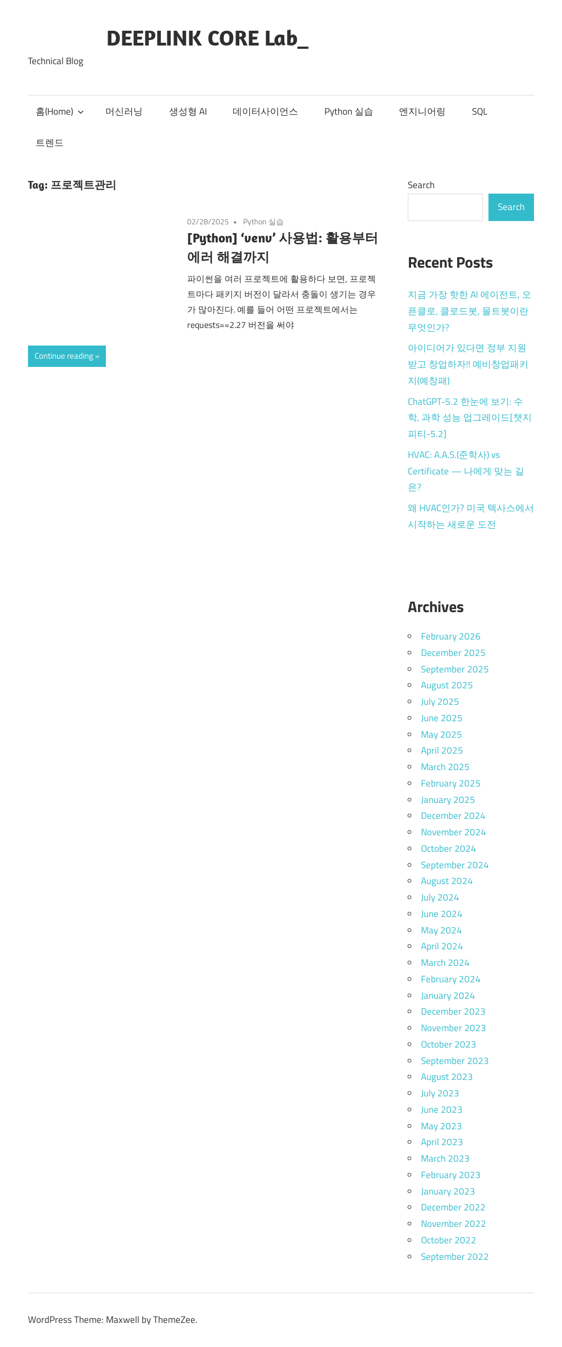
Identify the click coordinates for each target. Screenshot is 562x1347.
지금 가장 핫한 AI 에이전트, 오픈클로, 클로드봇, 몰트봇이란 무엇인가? (469, 311)
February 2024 (451, 979)
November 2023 (453, 1028)
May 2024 (441, 930)
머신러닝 (124, 111)
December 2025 (453, 653)
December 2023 (453, 1011)
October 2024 (448, 848)
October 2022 (448, 1240)
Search (421, 185)
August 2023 (447, 1076)
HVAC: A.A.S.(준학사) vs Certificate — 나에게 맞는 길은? (466, 471)
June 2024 (442, 914)
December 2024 (453, 815)
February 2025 (451, 783)
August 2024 (447, 881)
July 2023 (440, 1093)
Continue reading (64, 355)
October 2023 (448, 1044)
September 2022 (455, 1256)
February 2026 (451, 636)
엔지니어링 (422, 111)
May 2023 (441, 1126)
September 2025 (455, 669)
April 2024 (442, 946)
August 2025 (447, 685)
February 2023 (451, 1175)
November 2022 (453, 1223)
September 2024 (455, 865)
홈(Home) (60, 111)
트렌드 (50, 142)
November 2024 (453, 832)
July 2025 (440, 701)
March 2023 (445, 1158)
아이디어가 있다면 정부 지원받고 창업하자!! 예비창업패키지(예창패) (468, 364)
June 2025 (442, 718)
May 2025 (441, 734)
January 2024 (448, 995)
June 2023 (442, 1109)
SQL (479, 111)
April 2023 (442, 1142)
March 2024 (445, 962)
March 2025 (445, 767)
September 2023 (455, 1061)
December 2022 (453, 1207)
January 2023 (448, 1191)
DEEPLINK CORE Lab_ (207, 37)
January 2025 (448, 800)
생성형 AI (188, 111)
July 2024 (440, 897)
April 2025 (442, 750)
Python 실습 (348, 111)
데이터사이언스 (265, 111)
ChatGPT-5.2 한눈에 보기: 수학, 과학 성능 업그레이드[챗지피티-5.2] (470, 418)
